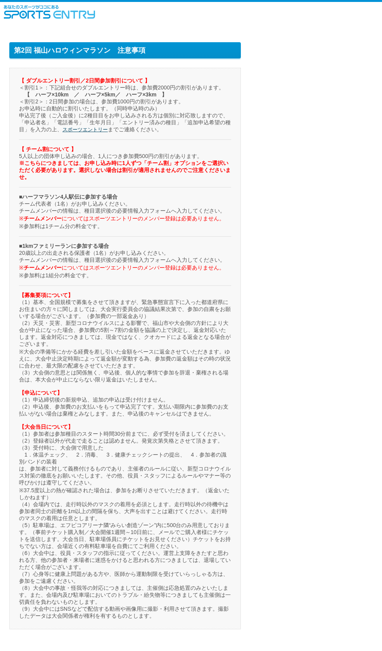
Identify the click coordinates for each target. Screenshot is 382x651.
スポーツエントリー (49, 12)
